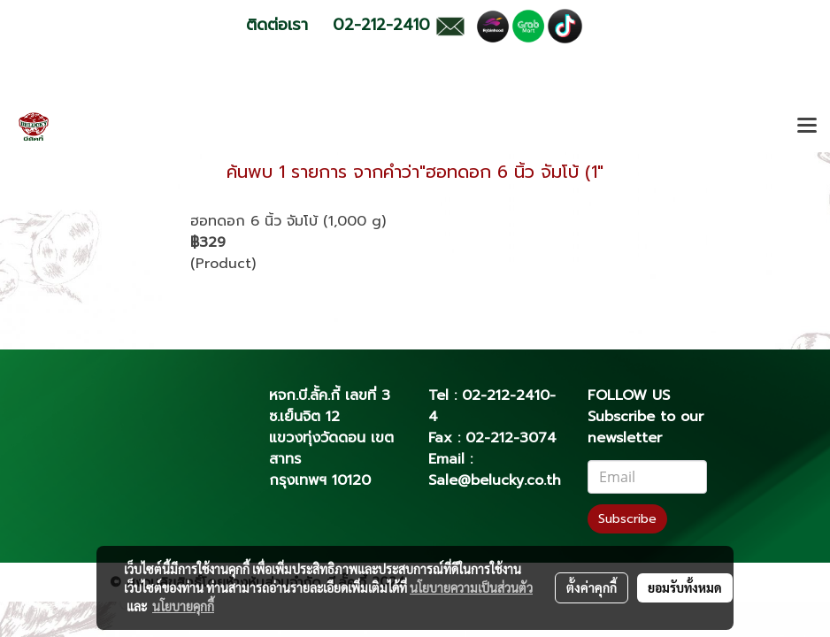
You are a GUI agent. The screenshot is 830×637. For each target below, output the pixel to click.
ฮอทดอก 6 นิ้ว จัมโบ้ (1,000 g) (288, 221)
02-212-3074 (511, 438)
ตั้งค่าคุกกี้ (591, 587)
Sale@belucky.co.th (494, 480)
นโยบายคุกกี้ (183, 606)
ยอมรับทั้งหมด (685, 587)
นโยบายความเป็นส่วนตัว (471, 587)
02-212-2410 (505, 395)
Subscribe (627, 519)
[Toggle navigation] (807, 126)
